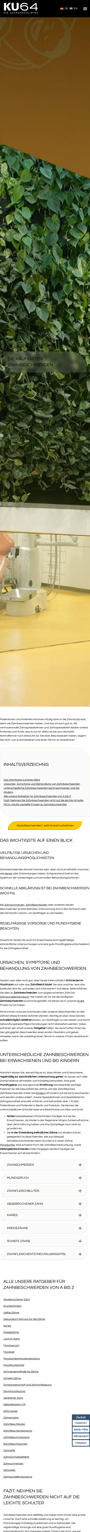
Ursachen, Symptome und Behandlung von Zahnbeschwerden (42, 784)
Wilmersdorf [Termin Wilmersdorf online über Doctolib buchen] (80, 1436)
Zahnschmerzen (14, 904)
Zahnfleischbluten (36, 904)
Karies (8, 873)
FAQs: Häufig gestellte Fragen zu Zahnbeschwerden (35, 804)
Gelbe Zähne (11, 1312)
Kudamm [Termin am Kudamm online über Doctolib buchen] (81, 1423)
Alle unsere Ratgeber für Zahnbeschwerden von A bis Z (37, 796)
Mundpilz (8, 1352)
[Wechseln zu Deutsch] (64, 8)
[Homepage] (21, 15)
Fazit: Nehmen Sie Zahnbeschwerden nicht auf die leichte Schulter (44, 800)
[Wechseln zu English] (74, 8)
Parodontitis (7, 1145)
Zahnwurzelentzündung (14, 996)
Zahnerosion (11, 1417)
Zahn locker (10, 1411)
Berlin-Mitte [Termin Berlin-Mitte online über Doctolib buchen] (81, 1429)
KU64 (80, 1001)
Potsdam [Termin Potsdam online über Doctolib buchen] (81, 1443)
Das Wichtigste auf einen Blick (22, 779)
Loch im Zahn (11, 1338)
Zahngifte (9, 1450)
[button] (85, 8)
